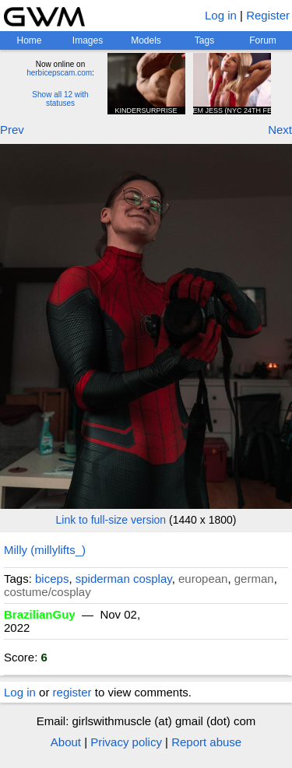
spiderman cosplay (124, 578)
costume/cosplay (47, 591)
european (202, 578)
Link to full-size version (111, 520)
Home (28, 40)
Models (146, 40)
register (72, 692)
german (254, 578)
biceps (52, 578)
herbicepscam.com (59, 72)
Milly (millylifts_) (45, 549)
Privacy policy (126, 742)
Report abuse (206, 742)
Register (268, 15)
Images (87, 40)
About (66, 742)
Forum (262, 40)
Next (280, 129)
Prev (12, 129)
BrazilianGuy (40, 614)
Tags (204, 40)
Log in (221, 15)
